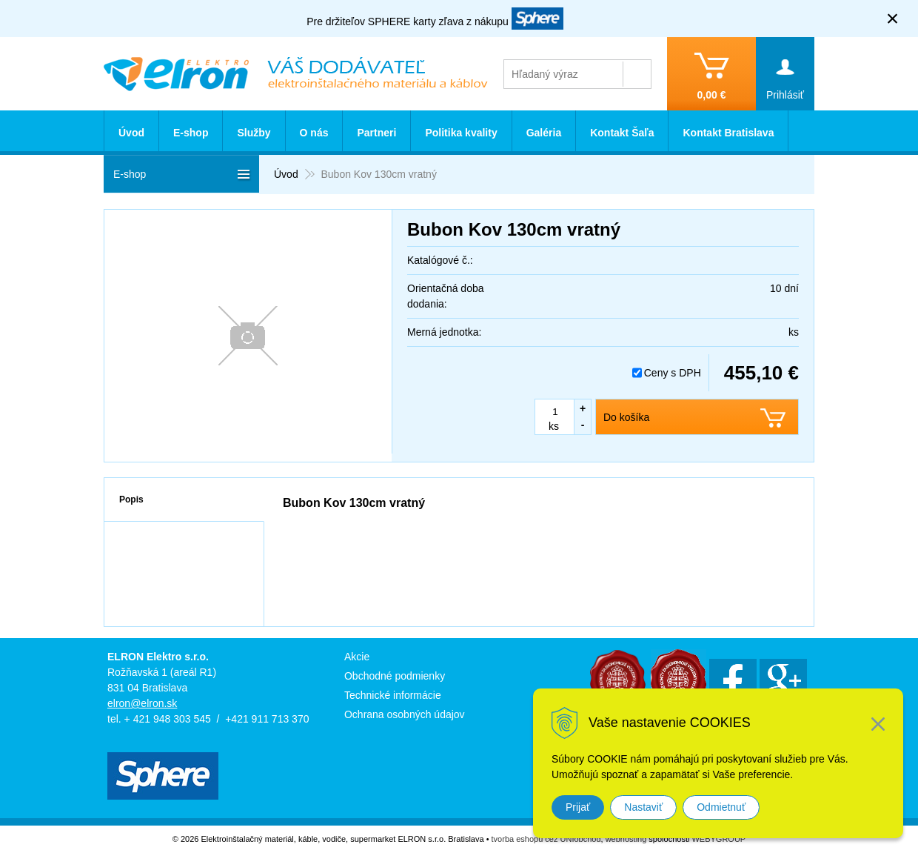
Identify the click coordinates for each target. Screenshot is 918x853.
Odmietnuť (721, 807)
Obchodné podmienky (394, 676)
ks (554, 426)
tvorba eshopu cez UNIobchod (546, 838)
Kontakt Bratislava (728, 133)
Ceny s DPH (672, 373)
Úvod (131, 133)
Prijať (578, 807)
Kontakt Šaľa (622, 133)
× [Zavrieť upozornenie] (892, 18)
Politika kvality (461, 133)
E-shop (190, 133)
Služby (253, 133)
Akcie (356, 657)
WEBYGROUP (718, 838)
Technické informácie (392, 695)
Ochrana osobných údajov (404, 714)
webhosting (626, 838)
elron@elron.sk (142, 703)
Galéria (543, 133)
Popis (131, 499)
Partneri (376, 133)
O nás (314, 133)
